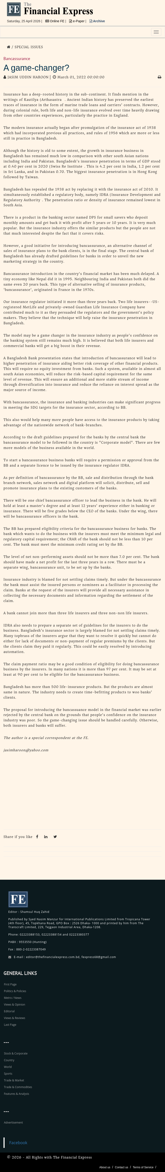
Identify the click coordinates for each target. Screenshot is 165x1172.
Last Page (10, 1025)
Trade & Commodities (18, 1087)
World (8, 1067)
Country (9, 1060)
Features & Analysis (16, 1094)
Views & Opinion (14, 1004)
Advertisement (13, 1122)
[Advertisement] (82, 792)
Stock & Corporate (16, 1053)
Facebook (18, 1142)
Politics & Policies (15, 991)
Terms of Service (143, 1167)
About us (104, 1167)
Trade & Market (14, 1080)
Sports (8, 1074)
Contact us (121, 1167)
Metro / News (12, 998)
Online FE (55, 21)
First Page (10, 984)
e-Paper (77, 21)
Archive (97, 21)
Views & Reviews (14, 1018)
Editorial (9, 1011)
